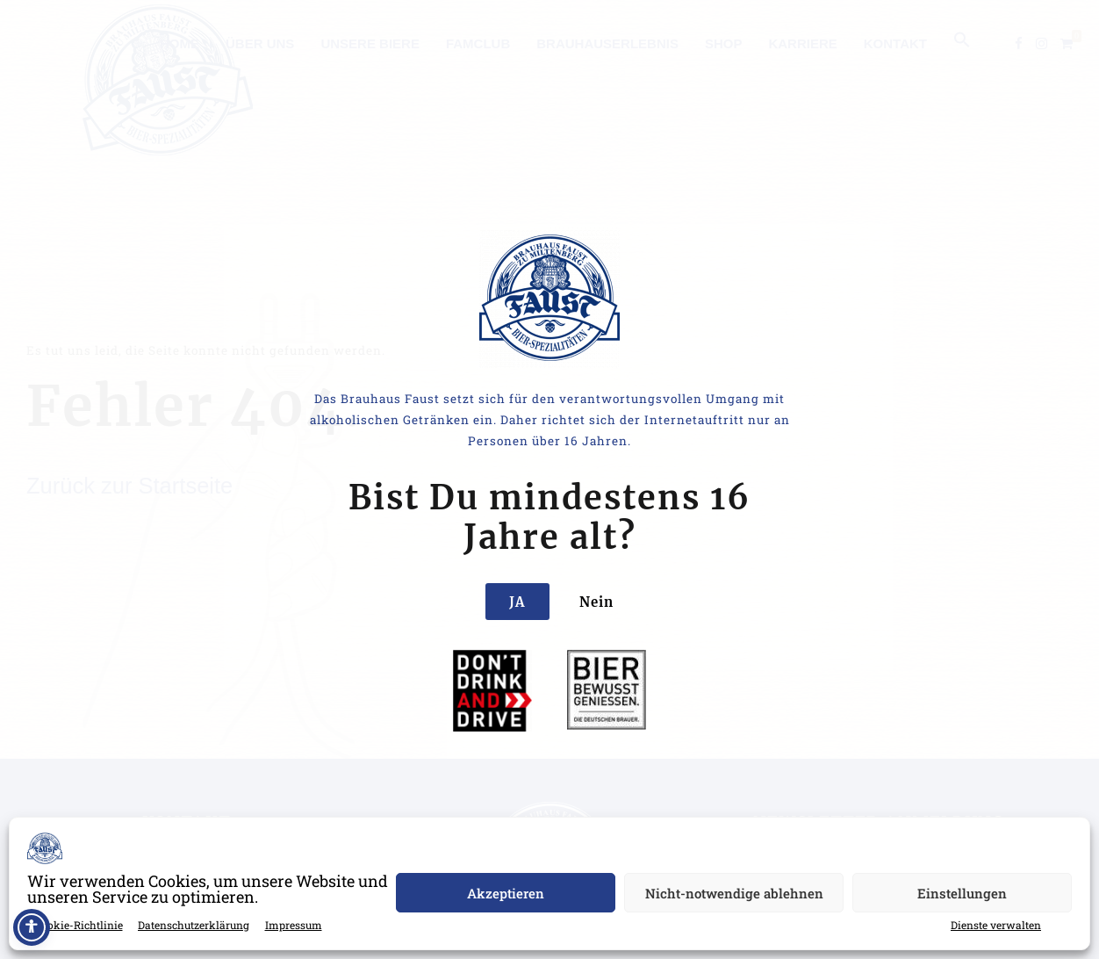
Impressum (293, 925)
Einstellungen (962, 893)
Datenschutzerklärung (193, 925)
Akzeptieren (505, 893)
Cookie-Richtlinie (78, 925)
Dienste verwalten (996, 925)
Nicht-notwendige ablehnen (734, 893)
